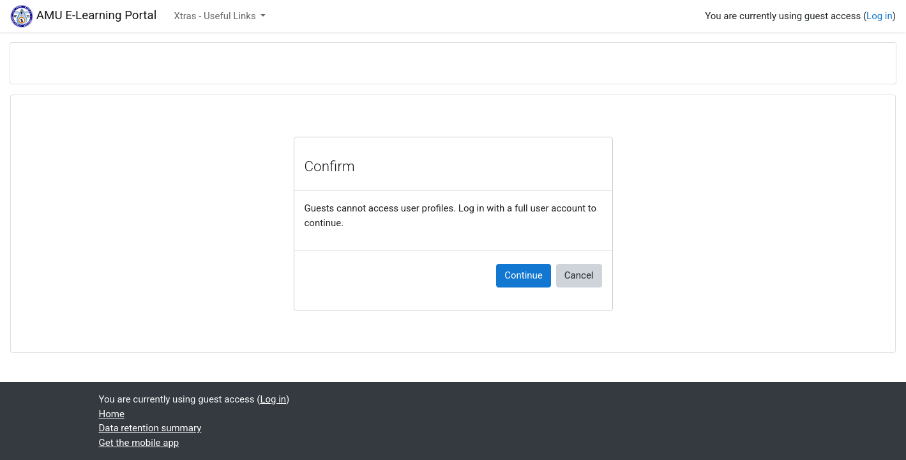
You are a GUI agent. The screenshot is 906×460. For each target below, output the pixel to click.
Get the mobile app (139, 442)
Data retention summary (150, 428)
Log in (879, 16)
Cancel (579, 275)
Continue (523, 275)
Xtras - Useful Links (216, 16)
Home (112, 414)
